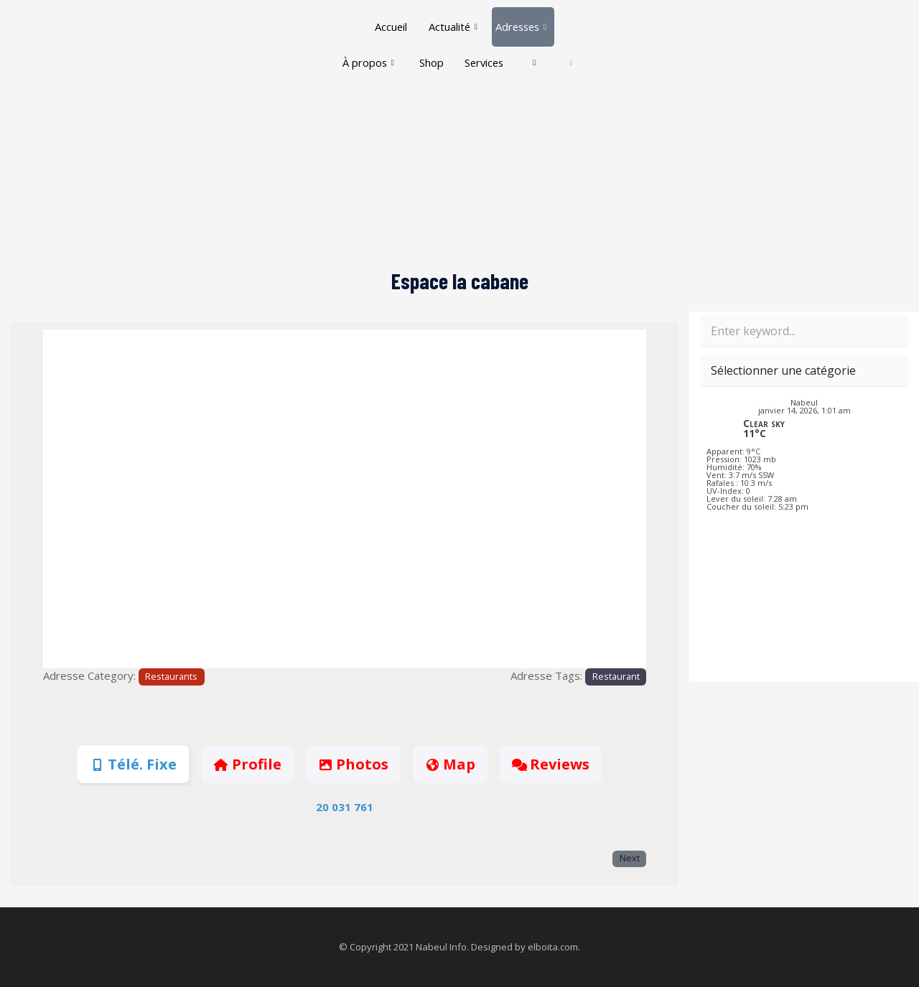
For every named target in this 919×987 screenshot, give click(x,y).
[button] (88, 499)
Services (502, 47)
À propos (384, 47)
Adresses (522, 21)
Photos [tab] (353, 764)
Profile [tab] (247, 764)
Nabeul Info (441, 946)
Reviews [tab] (550, 764)
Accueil (388, 21)
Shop (448, 47)
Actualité (451, 21)
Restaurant (616, 676)
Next (630, 858)
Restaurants (171, 676)
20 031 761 (344, 807)
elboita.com (553, 946)
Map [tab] (450, 764)
